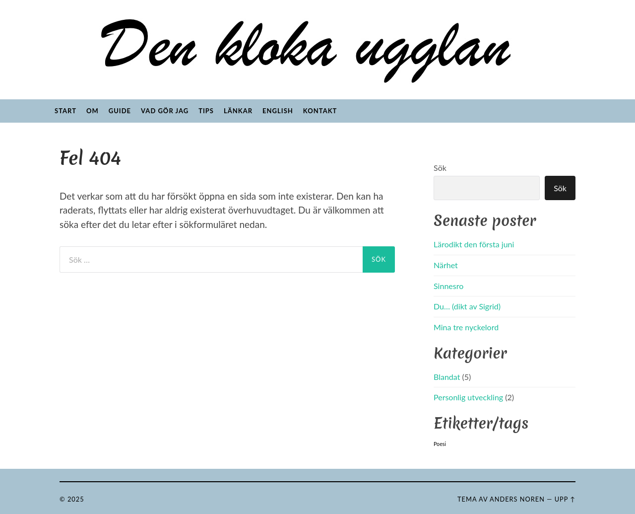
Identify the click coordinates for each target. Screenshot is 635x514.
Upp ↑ (565, 499)
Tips (206, 111)
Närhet (446, 265)
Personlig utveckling (468, 397)
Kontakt (320, 111)
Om (92, 111)
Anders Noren (517, 499)
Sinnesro (448, 286)
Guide (120, 111)
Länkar (238, 111)
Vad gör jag (165, 111)
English (277, 111)
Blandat (447, 376)
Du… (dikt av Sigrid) (467, 306)
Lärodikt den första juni (474, 244)
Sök (440, 167)
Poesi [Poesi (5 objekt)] (440, 444)
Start (65, 111)
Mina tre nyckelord (466, 327)
